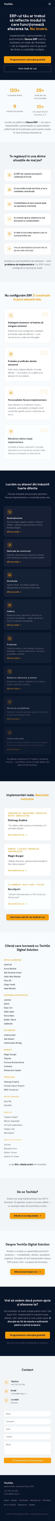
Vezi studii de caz (27, 68)
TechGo (8, 4)
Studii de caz (35, 1500)
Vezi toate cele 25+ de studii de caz (27, 917)
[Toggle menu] (49, 3)
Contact (32, 1505)
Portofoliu (46, 1500)
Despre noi (22, 1505)
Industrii (14, 1500)
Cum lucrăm (23, 1500)
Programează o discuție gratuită (27, 59)
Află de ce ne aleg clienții (27, 1216)
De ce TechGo (10, 1505)
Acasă (6, 1500)
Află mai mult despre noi (27, 1272)
